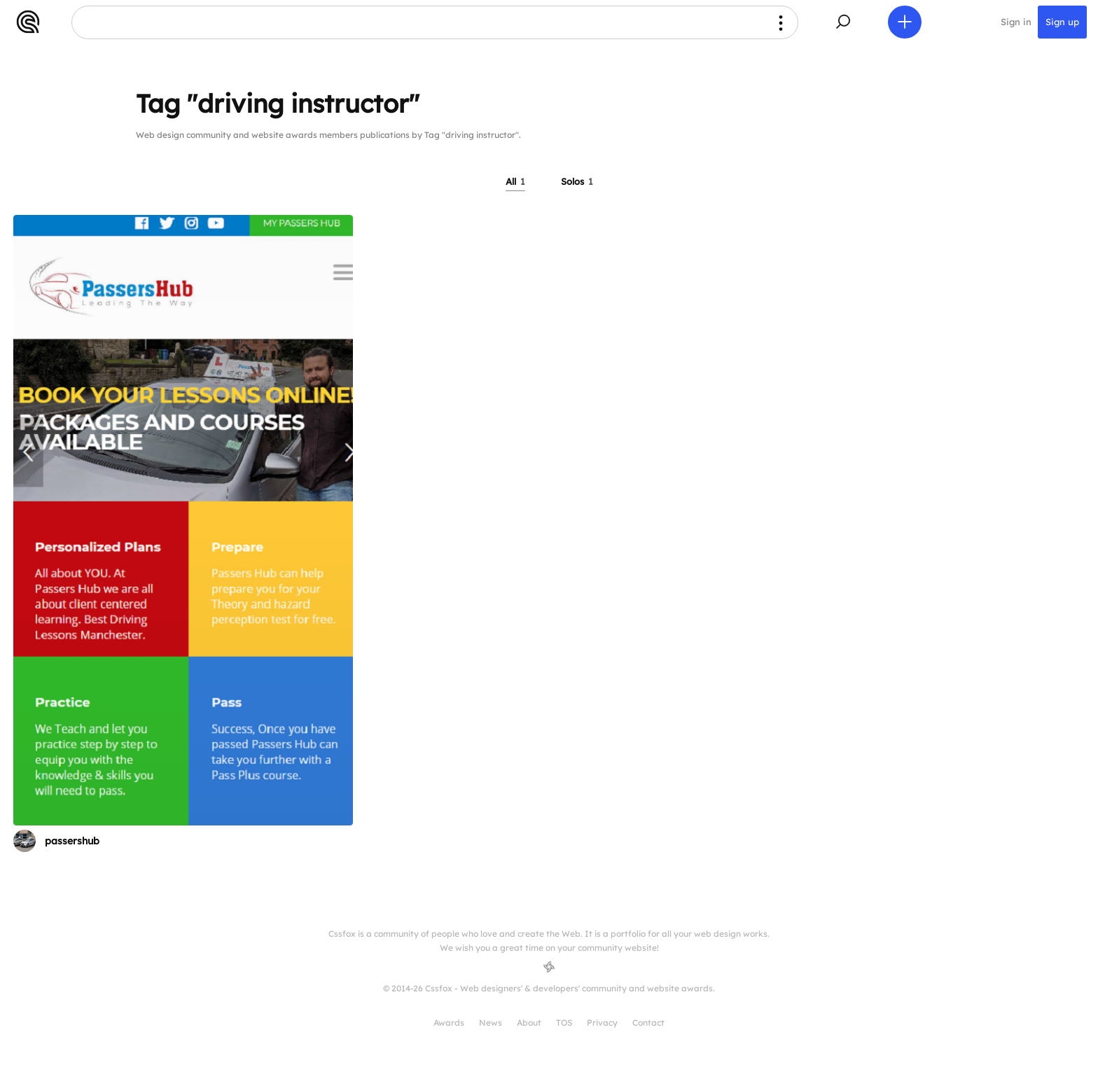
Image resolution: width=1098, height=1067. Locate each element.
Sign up (1062, 22)
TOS (564, 1022)
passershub (72, 841)
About (529, 1022)
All (515, 181)
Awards (448, 1022)
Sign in (1016, 22)
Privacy (602, 1022)
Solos (577, 181)
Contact (648, 1022)
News (490, 1022)
